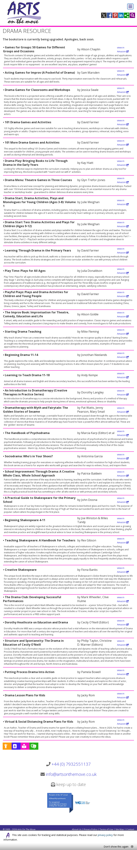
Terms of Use (106, 829)
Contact (130, 829)
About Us (76, 829)
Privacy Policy (90, 829)
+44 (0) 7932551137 (71, 764)
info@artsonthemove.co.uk (71, 774)
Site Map (119, 829)
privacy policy (105, 835)
